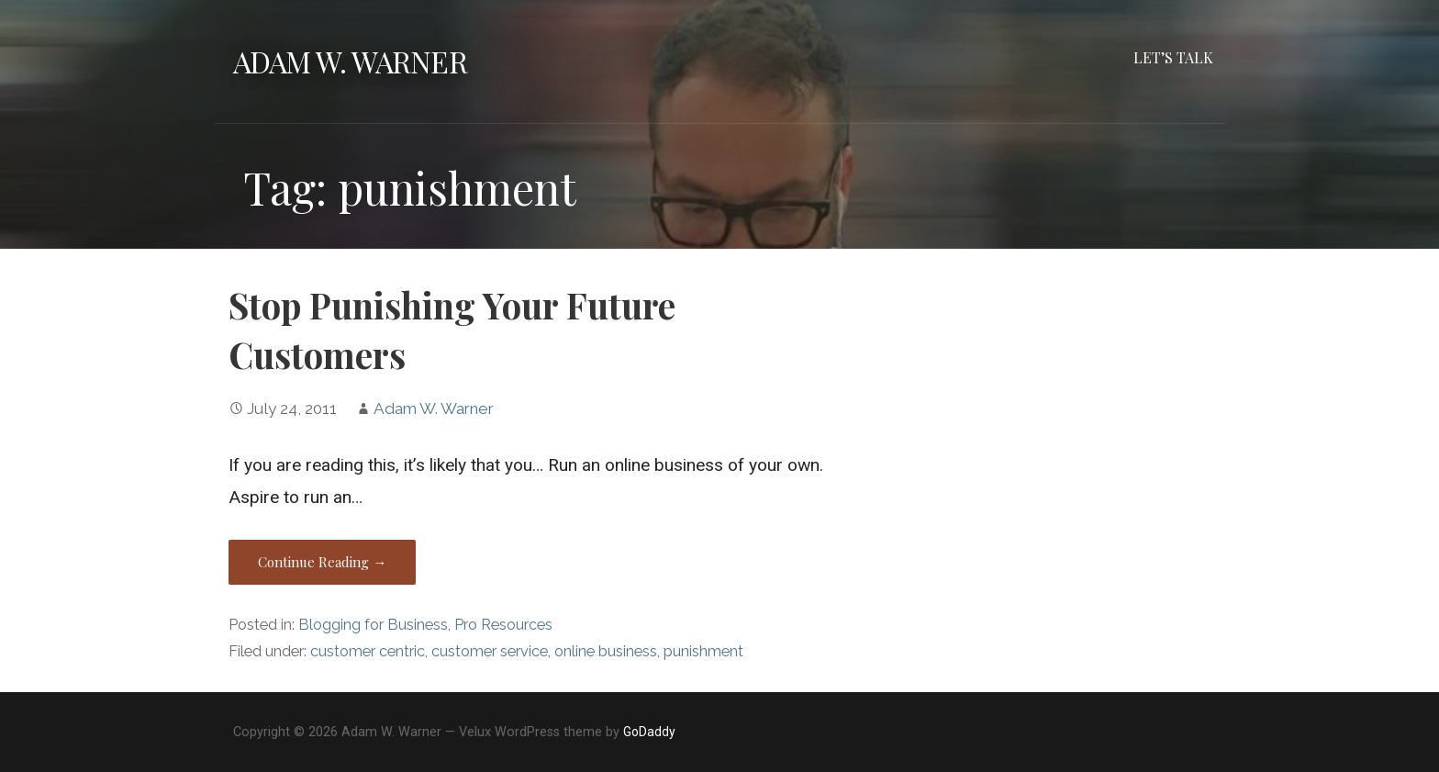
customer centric (367, 651)
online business (605, 651)
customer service (489, 651)
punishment (703, 651)
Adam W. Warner (350, 61)
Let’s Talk (1173, 57)
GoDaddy (649, 731)
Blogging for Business (373, 624)
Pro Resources (503, 624)
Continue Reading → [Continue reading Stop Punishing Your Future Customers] (322, 562)
